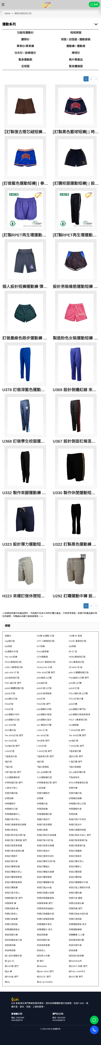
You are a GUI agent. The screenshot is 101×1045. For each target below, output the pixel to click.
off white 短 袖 (75, 667)
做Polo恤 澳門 (11, 976)
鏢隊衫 (25, 39)
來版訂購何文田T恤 (46, 861)
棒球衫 (76, 52)
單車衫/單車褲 (25, 46)
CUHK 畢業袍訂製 (77, 641)
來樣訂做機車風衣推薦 (15, 824)
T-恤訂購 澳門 (75, 761)
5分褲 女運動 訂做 (45, 636)
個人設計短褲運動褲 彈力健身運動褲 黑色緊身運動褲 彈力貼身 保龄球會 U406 (25, 286)
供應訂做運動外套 (45, 914)
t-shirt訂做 (42, 746)
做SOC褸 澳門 (76, 976)
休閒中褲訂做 (75, 793)
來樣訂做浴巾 (75, 824)
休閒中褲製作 (43, 793)
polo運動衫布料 (12, 714)
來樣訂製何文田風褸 (46, 835)
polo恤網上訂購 (44, 678)
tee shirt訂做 (43, 735)
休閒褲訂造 (42, 803)
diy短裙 (8, 646)
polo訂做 (41, 698)
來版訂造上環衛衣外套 (79, 887)
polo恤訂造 (42, 683)
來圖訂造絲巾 (43, 819)
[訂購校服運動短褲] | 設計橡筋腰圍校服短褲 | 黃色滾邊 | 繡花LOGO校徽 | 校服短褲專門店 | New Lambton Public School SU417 (76, 183)
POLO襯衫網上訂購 (78, 693)
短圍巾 (8, 636)
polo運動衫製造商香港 (79, 714)
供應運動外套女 (44, 924)
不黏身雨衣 (74, 777)
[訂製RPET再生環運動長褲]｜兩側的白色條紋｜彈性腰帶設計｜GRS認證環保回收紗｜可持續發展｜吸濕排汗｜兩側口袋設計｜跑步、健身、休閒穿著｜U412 (76, 235)
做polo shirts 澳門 (45, 971)
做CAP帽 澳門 (11, 966)
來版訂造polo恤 (44, 887)
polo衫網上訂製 (44, 688)
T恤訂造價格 (43, 767)
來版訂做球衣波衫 (45, 856)
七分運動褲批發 (12, 777)
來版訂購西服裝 (44, 877)
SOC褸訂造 (10, 730)
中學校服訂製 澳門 (14, 782)
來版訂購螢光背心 (13, 872)
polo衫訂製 (10, 693)
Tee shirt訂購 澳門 (77, 735)
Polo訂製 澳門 (43, 704)
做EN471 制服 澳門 (78, 966)
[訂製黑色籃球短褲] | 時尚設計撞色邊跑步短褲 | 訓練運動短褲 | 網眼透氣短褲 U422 (76, 132)
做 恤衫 (40, 961)
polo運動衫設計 (44, 719)
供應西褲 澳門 (75, 908)
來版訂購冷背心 (76, 861)
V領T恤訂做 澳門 (13, 772)
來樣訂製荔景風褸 (13, 845)
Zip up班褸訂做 (44, 772)
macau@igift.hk (58, 1020)
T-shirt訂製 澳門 (76, 746)
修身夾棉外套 (75, 945)
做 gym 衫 (9, 961)
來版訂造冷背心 (12, 893)
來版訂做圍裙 (75, 851)
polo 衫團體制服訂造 (78, 672)
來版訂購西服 (75, 872)
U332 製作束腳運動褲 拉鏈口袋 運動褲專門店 (25, 493)
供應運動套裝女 (12, 929)
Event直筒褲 (43, 651)
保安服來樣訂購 (76, 940)
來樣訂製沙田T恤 (45, 840)
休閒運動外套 (75, 809)
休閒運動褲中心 (12, 814)
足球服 (25, 66)
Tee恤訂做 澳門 (12, 746)
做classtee (42, 966)
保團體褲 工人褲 (76, 934)
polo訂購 (73, 704)
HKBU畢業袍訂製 (77, 657)
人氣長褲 (41, 788)
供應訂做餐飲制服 (45, 919)
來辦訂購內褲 (75, 893)
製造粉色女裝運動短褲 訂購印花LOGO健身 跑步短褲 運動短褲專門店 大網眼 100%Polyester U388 (76, 338)
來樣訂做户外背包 (77, 819)
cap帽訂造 (10, 641)
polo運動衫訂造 (12, 719)
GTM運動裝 (42, 657)
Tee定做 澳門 (43, 740)
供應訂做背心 (11, 914)
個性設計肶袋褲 (76, 955)
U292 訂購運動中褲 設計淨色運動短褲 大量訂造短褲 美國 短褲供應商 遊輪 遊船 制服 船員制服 (76, 596)
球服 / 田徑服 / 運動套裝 (75, 39)
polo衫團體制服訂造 (14, 688)
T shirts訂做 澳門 (77, 730)
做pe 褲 (8, 971)
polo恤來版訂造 (12, 678)
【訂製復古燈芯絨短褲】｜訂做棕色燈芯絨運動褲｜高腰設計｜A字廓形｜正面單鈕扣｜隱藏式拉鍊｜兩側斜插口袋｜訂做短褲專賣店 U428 (25, 132)
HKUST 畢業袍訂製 (46, 662)
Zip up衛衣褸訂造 (77, 772)
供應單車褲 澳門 (44, 903)
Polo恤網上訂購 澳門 (79, 678)
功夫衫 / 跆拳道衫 (25, 52)
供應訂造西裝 (11, 924)
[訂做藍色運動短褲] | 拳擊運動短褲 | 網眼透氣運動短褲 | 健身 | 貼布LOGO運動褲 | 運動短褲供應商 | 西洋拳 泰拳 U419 (25, 183)
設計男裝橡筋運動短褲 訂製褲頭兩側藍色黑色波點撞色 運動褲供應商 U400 (76, 286)
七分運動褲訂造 (44, 777)
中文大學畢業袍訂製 (78, 782)
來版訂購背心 (75, 866)
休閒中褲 (73, 788)
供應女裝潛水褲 (76, 903)
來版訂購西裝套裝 (13, 882)
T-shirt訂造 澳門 (44, 751)
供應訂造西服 (75, 919)
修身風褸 (73, 950)
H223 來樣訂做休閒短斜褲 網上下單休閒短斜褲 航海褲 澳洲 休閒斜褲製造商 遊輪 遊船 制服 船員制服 (25, 596)
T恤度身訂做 (11, 756)
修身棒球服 (10, 950)
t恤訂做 (8, 761)
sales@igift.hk (17, 1020)
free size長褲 (11, 657)
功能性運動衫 (25, 32)
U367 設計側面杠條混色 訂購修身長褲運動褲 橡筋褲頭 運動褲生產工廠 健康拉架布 (76, 441)
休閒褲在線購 (75, 798)
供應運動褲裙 (75, 929)
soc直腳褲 (74, 725)
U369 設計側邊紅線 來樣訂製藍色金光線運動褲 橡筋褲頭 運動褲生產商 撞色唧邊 (76, 390)
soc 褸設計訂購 (44, 725)
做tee (7, 982)
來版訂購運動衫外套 (78, 882)
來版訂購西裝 (75, 877)
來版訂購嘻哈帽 (12, 866)
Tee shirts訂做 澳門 (14, 735)
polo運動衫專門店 (77, 709)
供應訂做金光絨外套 (78, 914)
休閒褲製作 (10, 803)
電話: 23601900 (17, 1018)
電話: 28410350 (58, 1018)
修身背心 (41, 950)
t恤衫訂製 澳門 (76, 756)
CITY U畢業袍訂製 (46, 641)
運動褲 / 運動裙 (75, 46)
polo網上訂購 (75, 683)
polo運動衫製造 (44, 714)
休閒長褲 (73, 814)
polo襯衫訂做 (11, 698)
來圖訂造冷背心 (12, 819)
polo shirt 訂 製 (12, 672)
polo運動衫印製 (44, 709)
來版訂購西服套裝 (13, 877)
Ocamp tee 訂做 (44, 667)
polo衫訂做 (74, 688)
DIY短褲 (41, 646)
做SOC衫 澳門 (44, 976)
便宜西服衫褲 (11, 934)
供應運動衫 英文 (44, 929)
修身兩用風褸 (43, 945)
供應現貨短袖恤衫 (45, 908)
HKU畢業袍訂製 (76, 662)
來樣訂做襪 (42, 830)
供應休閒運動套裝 (45, 898)
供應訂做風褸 (11, 919)
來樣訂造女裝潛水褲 (14, 851)
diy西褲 (72, 646)
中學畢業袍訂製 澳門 (47, 782)
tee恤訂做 (73, 740)
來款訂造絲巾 (43, 851)
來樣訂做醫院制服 (77, 830)
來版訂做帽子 (11, 856)
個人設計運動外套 (13, 955)
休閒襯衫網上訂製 (77, 803)
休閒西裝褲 (42, 809)
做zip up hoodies (45, 982)
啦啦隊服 (75, 32)
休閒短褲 (9, 798)
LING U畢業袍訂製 (14, 667)
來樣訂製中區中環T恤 (15, 835)
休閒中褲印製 (11, 793)
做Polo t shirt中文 (77, 971)
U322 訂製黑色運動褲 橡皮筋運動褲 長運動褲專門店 (76, 544)
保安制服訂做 (43, 940)
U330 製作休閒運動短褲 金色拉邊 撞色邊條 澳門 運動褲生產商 (76, 493)
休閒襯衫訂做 (11, 809)
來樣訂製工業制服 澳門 (16, 840)
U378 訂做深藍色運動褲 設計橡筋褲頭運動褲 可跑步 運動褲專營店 (25, 390)
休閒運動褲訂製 (44, 814)
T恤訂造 (9, 767)
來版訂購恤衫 (43, 866)
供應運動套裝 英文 (78, 924)
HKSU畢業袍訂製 (13, 662)
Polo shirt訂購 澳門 (46, 672)
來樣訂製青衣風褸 (45, 845)
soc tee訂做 (10, 725)
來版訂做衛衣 (75, 856)
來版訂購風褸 (11, 887)
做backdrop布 (75, 961)
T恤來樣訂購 (75, 751)
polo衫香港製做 (44, 693)
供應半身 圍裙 (75, 898)
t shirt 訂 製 (42, 730)
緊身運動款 (25, 59)
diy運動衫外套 (11, 651)
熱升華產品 (76, 59)
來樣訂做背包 (11, 830)
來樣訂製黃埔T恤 (77, 845)
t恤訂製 (40, 761)
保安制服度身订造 (13, 940)
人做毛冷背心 (11, 788)
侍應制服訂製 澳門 (14, 898)
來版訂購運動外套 (45, 882)
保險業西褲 (10, 945)
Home (7, 13)
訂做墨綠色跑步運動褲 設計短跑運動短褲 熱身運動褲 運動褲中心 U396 (25, 338)
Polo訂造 (9, 709)
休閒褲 (40, 798)
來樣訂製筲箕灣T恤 (78, 840)
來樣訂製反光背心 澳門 (80, 835)
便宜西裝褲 (42, 934)
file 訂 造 (73, 651)
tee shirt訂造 (11, 740)
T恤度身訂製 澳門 (45, 756)
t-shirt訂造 (9, 751)
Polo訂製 (9, 704)
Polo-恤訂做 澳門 (13, 683)
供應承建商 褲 (11, 908)
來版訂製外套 (11, 861)
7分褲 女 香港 (75, 636)
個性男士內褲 (43, 955)
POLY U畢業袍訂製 (78, 719)
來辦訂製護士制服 (45, 893)
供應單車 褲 (10, 903)
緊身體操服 (76, 66)
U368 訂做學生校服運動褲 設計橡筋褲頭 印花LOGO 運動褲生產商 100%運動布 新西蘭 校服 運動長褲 (25, 441)
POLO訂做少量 (76, 698)
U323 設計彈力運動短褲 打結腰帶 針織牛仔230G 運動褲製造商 (25, 544)
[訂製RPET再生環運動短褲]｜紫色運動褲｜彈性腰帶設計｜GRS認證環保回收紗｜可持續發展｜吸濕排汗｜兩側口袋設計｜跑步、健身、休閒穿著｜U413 (25, 235)
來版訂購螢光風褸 (45, 872)
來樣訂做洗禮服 (44, 824)
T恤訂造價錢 (75, 767)
